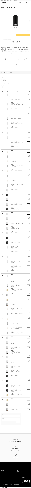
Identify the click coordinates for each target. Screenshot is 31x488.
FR (24, 477)
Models (2, 72)
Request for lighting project (11, 450)
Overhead (2, 468)
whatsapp (17, 441)
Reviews (11, 72)
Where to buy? (19, 471)
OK (26, 484)
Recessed (2, 467)
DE (26, 477)
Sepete (29, 94)
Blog (17, 470)
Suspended (2, 470)
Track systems (3, 472)
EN (22, 477)
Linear (2, 471)
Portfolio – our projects (20, 467)
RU (29, 477)
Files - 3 (8, 72)
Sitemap (18, 472)
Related (5, 72)
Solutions (18, 468)
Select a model (20, 35)
